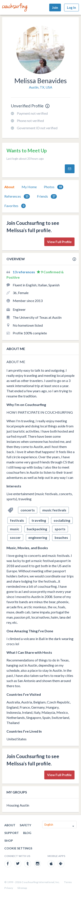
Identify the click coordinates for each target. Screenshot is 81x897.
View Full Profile (59, 242)
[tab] (9, 186)
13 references (24, 272)
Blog (27, 833)
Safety (25, 825)
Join (55, 7)
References (17, 196)
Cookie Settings (18, 848)
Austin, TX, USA (40, 87)
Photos (53, 187)
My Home (29, 187)
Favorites (15, 206)
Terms (68, 882)
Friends (47, 196)
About (9, 187)
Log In (71, 7)
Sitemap (22, 887)
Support (11, 833)
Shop (8, 840)
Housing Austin (17, 805)
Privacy (8, 887)
